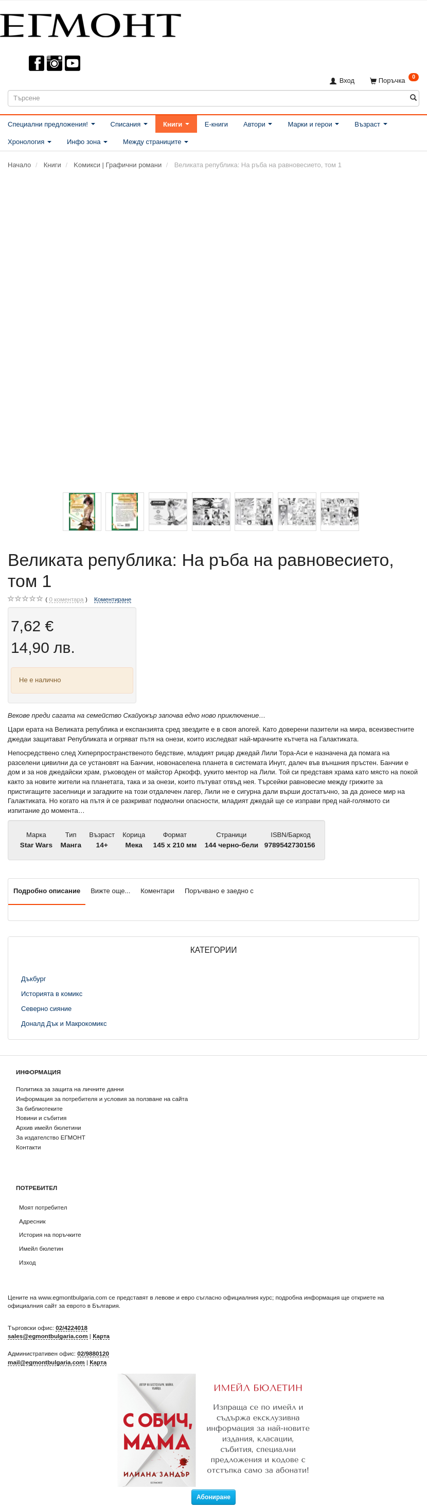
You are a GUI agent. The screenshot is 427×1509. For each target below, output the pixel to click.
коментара (66, 599)
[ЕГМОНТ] (90, 23)
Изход (27, 1262)
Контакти (28, 1147)
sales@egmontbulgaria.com (48, 1336)
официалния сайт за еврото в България (63, 1305)
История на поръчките (50, 1234)
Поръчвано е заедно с (219, 891)
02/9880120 (93, 1353)
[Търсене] (413, 98)
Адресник (32, 1221)
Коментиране (112, 599)
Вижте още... (110, 891)
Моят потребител (43, 1207)
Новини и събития (41, 1117)
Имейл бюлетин (41, 1248)
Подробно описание (46, 891)
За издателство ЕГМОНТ (50, 1137)
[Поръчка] (394, 81)
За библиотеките (39, 1108)
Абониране (213, 1497)
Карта (101, 1336)
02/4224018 (71, 1327)
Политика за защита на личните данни (69, 1089)
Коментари (157, 891)
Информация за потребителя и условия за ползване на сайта (102, 1098)
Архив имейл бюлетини (48, 1127)
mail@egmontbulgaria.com (46, 1362)
